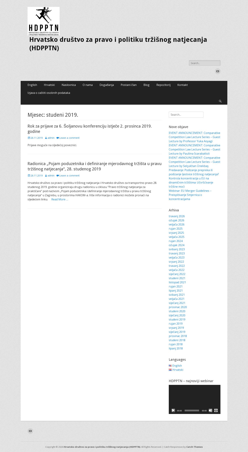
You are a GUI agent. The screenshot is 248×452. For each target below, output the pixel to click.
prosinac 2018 (178, 336)
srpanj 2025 (176, 233)
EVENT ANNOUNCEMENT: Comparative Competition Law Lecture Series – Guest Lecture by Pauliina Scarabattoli (194, 149)
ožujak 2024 (176, 245)
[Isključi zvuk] (210, 410)
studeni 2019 (177, 319)
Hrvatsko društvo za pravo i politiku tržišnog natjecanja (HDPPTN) (102, 446)
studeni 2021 (177, 278)
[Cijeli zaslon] (216, 410)
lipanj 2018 (176, 348)
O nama (88, 85)
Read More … (59, 199)
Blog (146, 85)
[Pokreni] (173, 410)
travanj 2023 (177, 253)
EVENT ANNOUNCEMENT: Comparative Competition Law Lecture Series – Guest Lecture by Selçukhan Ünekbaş (194, 162)
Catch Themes (194, 446)
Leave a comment (69, 137)
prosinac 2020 (178, 307)
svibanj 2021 (177, 295)
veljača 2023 (176, 257)
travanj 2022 (177, 266)
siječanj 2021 (177, 303)
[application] (194, 399)
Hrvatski (49, 85)
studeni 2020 (177, 311)
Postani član (129, 85)
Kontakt (182, 85)
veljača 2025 (176, 237)
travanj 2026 (177, 216)
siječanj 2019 (177, 332)
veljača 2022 (176, 270)
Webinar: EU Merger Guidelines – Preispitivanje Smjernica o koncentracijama (190, 195)
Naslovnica (69, 85)
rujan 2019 (176, 323)
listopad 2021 (177, 282)
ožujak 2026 (176, 220)
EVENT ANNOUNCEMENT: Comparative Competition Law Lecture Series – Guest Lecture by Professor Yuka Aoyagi (194, 137)
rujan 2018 (176, 344)
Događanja (107, 85)
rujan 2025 (176, 228)
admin (51, 137)
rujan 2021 (176, 286)
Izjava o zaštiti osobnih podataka (49, 93)
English (32, 85)
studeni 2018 (177, 340)
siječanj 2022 (177, 274)
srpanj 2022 (176, 262)
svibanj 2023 (177, 249)
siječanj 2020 (177, 315)
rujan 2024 (176, 241)
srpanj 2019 (176, 328)
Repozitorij (163, 85)
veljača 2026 (176, 224)
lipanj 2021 (176, 290)
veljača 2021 (176, 299)
